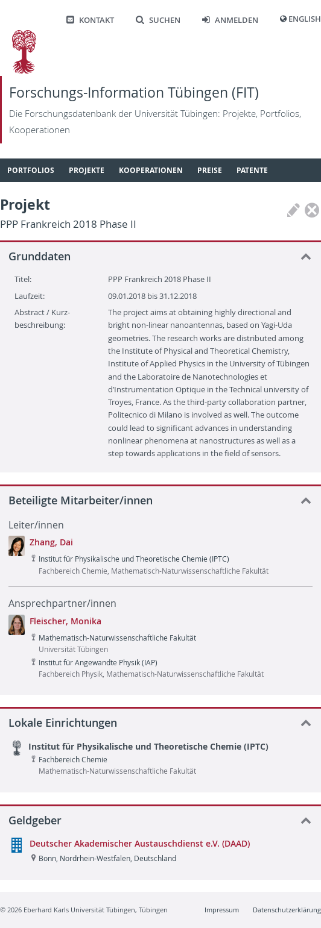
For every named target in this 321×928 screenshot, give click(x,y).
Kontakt (90, 20)
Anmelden (230, 20)
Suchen (158, 20)
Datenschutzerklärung (287, 909)
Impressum (222, 909)
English (304, 19)
